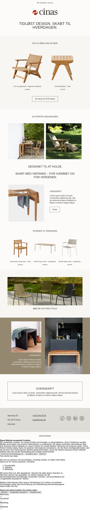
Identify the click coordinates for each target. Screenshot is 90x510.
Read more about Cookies (11, 490)
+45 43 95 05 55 (39, 416)
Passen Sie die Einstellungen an (12, 454)
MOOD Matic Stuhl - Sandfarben (70, 261)
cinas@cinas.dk (39, 420)
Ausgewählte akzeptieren (18, 492)
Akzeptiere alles (31, 454)
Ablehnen (42, 454)
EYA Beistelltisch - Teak (62, 86)
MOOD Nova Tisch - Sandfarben (45, 261)
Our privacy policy (29, 490)
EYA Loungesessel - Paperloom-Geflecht (27, 86)
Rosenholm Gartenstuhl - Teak (20, 261)
